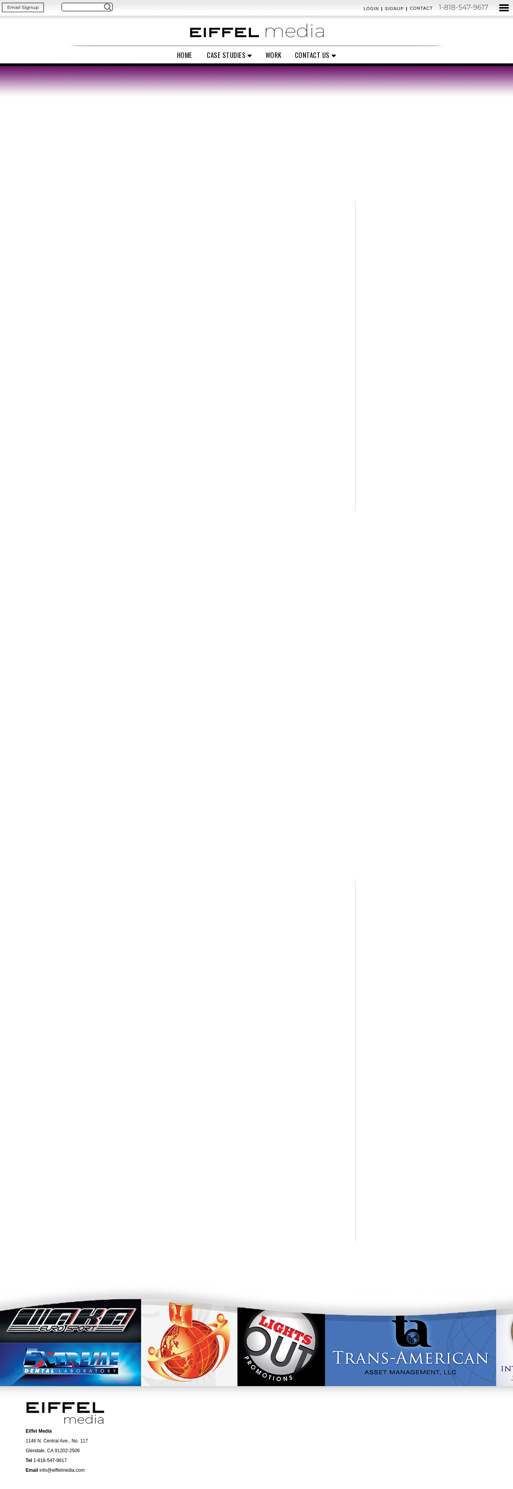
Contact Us (312, 55)
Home (184, 55)
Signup (394, 8)
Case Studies (226, 55)
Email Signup (23, 7)
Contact (421, 8)
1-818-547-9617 (463, 7)
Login (371, 8)
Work (274, 55)
